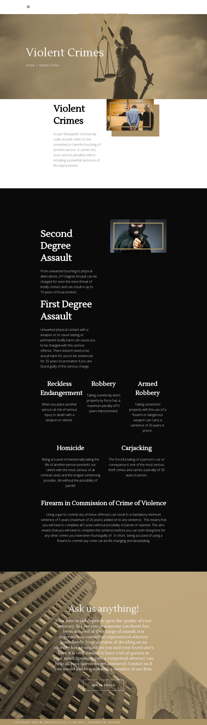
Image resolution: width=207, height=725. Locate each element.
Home (30, 65)
